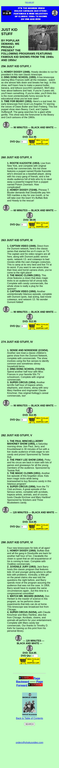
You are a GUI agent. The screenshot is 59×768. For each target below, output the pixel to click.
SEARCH (29, 2)
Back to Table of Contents (29, 717)
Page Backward (28, 680)
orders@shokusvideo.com (29, 742)
